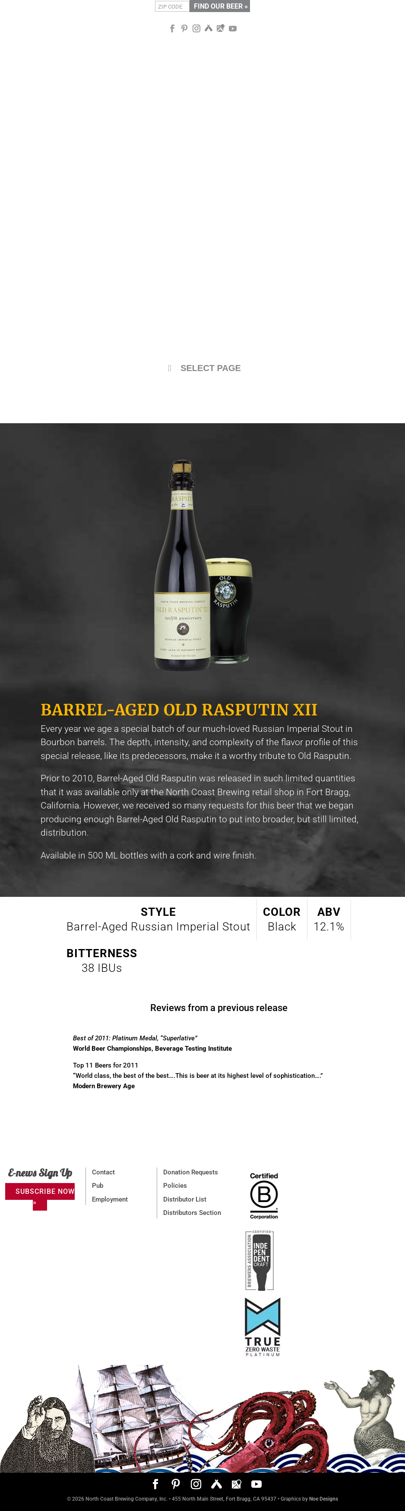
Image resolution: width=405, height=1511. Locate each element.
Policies (175, 1185)
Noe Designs (323, 1499)
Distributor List (184, 1199)
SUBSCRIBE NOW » (45, 1196)
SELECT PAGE (202, 368)
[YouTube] (233, 29)
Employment (110, 1199)
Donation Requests (190, 1172)
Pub (97, 1185)
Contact (103, 1172)
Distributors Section (192, 1213)
